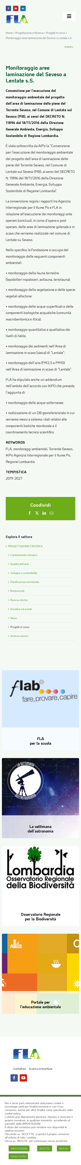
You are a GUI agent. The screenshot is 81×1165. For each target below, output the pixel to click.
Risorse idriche (19, 600)
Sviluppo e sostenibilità (23, 573)
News (13, 618)
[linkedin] (23, 8)
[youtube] (15, 8)
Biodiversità (17, 591)
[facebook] (8, 8)
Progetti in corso (55, 33)
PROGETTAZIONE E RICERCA (25, 546)
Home (9, 33)
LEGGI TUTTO (18, 1156)
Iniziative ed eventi (21, 609)
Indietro (69, 47)
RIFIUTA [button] (63, 1148)
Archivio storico (19, 636)
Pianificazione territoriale (24, 582)
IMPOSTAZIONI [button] (19, 1148)
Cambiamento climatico (24, 555)
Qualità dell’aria (19, 564)
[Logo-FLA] (17, 15)
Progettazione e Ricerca (29, 33)
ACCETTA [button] (44, 1148)
